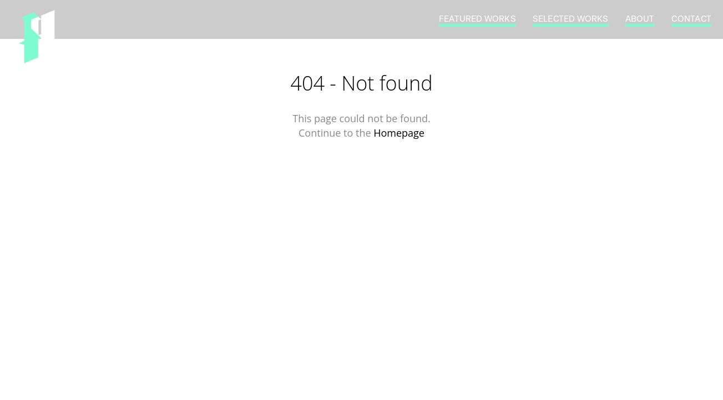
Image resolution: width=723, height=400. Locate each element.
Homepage (398, 132)
